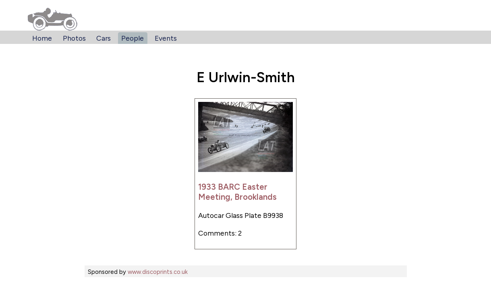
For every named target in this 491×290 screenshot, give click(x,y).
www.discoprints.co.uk (158, 272)
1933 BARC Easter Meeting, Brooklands (237, 192)
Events (166, 38)
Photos (74, 38)
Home (42, 38)
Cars (103, 38)
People (132, 38)
